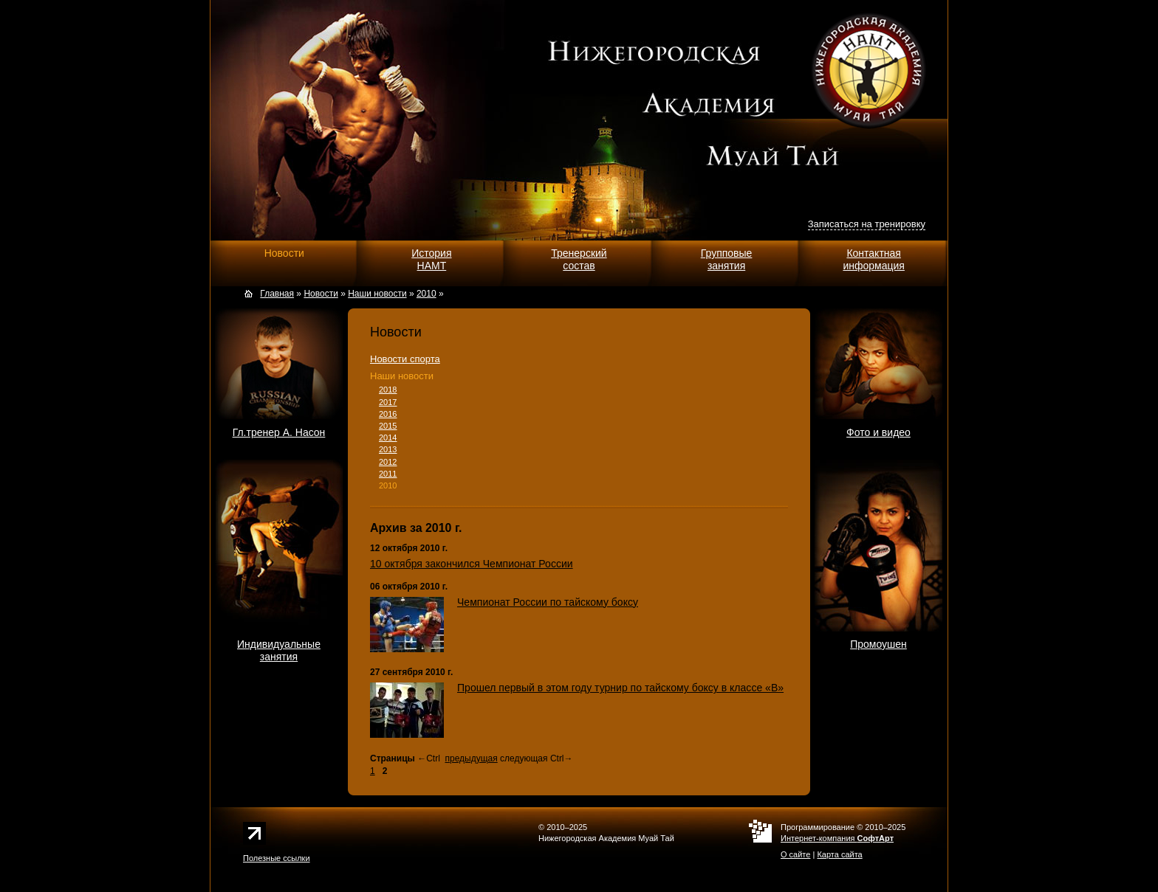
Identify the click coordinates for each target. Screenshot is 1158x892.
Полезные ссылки (276, 858)
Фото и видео (878, 432)
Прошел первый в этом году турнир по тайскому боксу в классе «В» (620, 688)
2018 (388, 389)
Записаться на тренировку (866, 223)
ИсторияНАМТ (431, 259)
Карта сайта (839, 854)
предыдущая (471, 758)
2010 (388, 485)
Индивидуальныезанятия (279, 650)
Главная (277, 293)
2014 (388, 437)
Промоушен (878, 644)
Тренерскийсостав (578, 259)
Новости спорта (405, 358)
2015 (388, 425)
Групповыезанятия (727, 259)
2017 (388, 402)
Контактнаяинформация (873, 259)
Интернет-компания (837, 838)
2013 (388, 449)
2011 (388, 473)
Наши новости (402, 375)
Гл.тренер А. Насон (279, 432)
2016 (388, 413)
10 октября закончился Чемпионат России (471, 564)
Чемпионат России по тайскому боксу (547, 602)
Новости (284, 253)
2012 (388, 461)
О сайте (795, 854)
